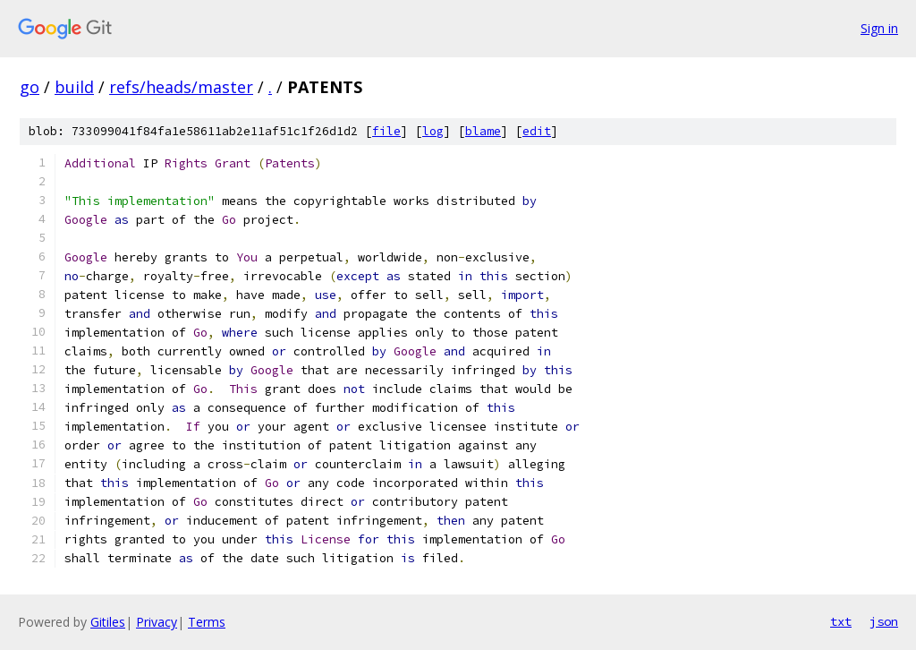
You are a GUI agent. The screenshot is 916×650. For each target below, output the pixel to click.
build (74, 87)
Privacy (156, 621)
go (29, 87)
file (386, 131)
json (883, 621)
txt (841, 621)
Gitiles (107, 621)
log (433, 131)
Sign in (879, 28)
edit (536, 131)
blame (483, 131)
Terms (206, 621)
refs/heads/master (181, 87)
